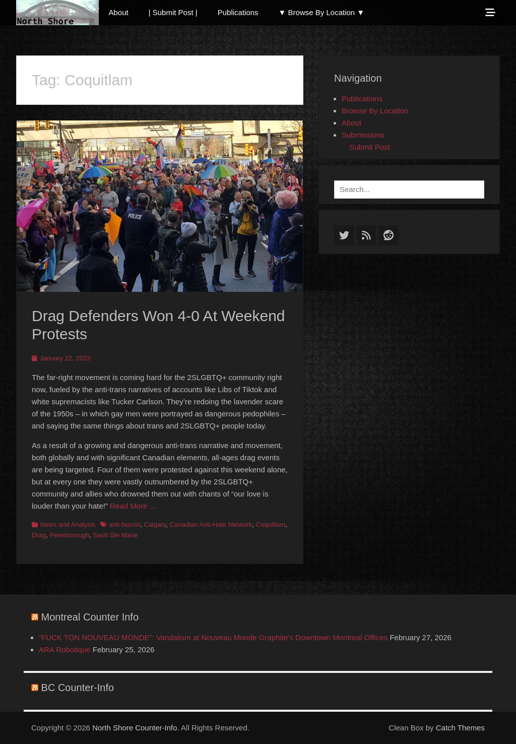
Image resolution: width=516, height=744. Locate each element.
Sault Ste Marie (115, 535)
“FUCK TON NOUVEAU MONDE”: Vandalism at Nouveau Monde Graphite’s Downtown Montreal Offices (213, 637)
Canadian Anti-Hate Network (211, 524)
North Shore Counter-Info (134, 727)
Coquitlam (271, 524)
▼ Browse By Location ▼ (322, 12)
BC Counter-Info (77, 687)
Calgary (155, 524)
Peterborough (69, 535)
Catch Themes (460, 727)
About (118, 12)
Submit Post (369, 147)
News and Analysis (67, 524)
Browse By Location (375, 110)
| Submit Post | (173, 12)
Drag (39, 535)
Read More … (133, 506)
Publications (238, 12)
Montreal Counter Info (90, 617)
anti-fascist (124, 524)
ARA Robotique (65, 649)
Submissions (363, 135)
